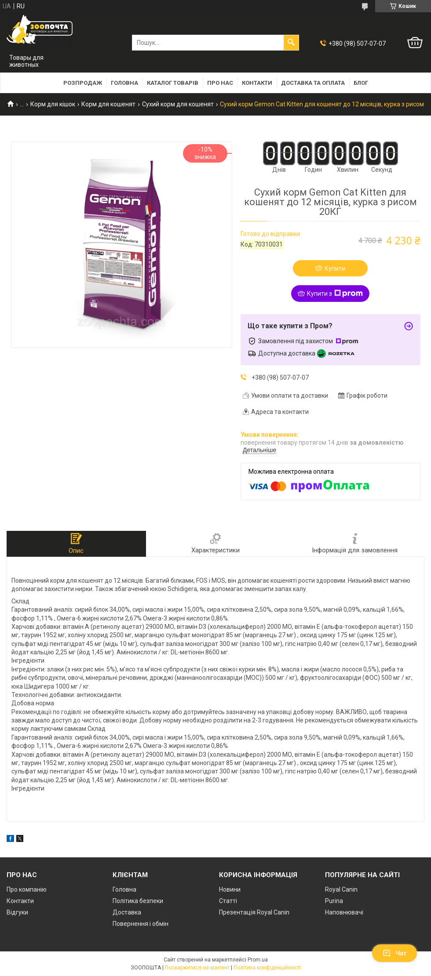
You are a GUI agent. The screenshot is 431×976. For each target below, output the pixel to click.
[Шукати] (291, 42)
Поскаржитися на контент (197, 968)
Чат (394, 953)
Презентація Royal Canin (254, 912)
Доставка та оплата (313, 83)
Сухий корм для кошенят (178, 104)
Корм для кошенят (108, 104)
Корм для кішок (52, 104)
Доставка (127, 912)
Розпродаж (82, 83)
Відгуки (17, 912)
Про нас (220, 83)
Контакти (257, 83)
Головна (124, 83)
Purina (334, 900)
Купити (335, 268)
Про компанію (27, 889)
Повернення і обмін (140, 923)
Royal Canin (341, 889)
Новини (230, 889)
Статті (228, 900)
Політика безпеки (138, 900)
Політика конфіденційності (267, 968)
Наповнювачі (344, 912)
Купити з (335, 294)
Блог (361, 83)
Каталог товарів (172, 83)
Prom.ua (258, 960)
